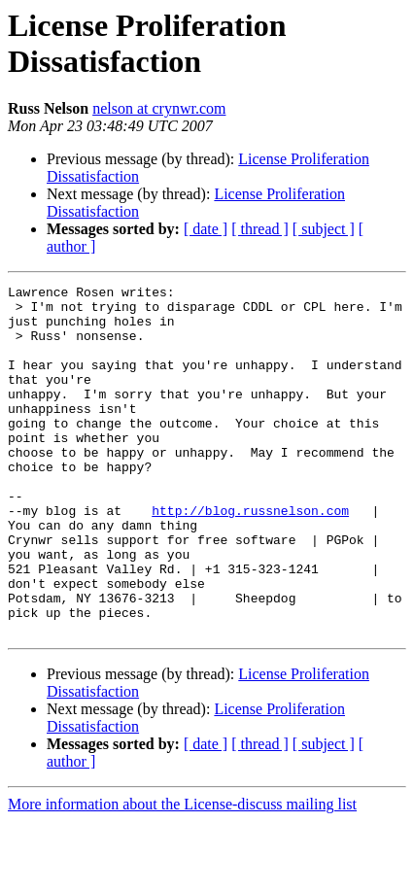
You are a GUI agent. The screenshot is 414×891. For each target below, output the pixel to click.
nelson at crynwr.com (158, 108)
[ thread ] (260, 229)
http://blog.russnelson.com (250, 556)
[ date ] (205, 229)
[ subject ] (324, 229)
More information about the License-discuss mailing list (182, 874)
